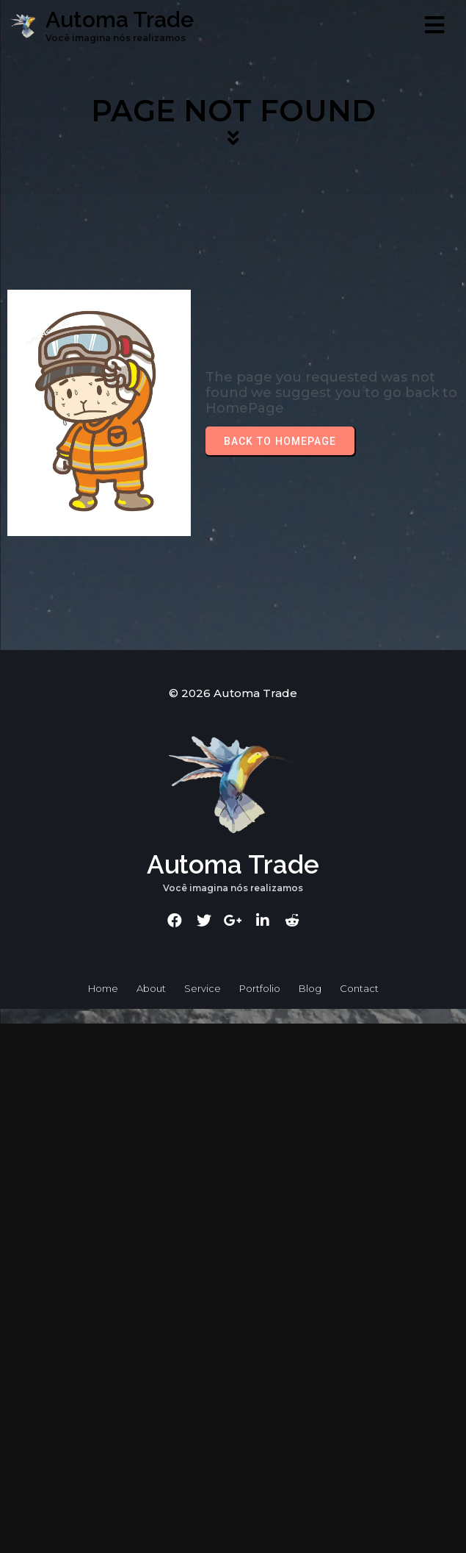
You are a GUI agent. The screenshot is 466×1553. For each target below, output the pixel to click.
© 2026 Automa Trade (233, 693)
